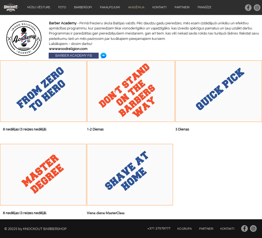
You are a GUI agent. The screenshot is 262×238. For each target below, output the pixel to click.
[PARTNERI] (206, 229)
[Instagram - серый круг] (257, 7)
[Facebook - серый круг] (248, 7)
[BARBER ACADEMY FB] (74, 56)
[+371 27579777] (159, 228)
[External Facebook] (218, 174)
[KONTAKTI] (227, 229)
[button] (43, 91)
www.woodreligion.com (68, 49)
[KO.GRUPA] (184, 229)
